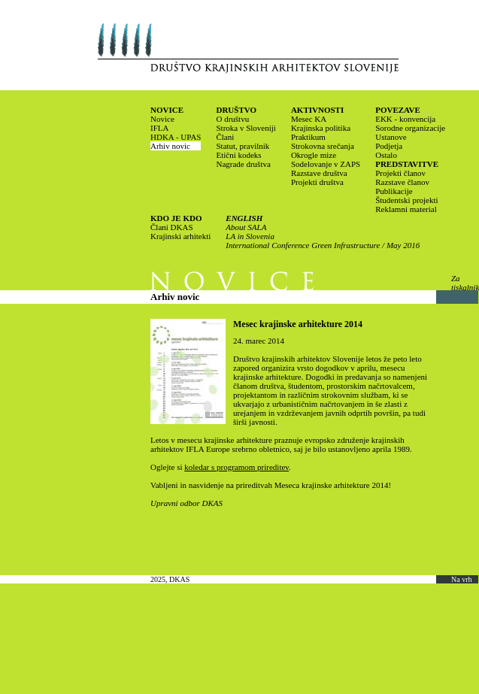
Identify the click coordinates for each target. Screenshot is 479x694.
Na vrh (461, 579)
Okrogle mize (313, 154)
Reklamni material (406, 209)
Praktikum (308, 136)
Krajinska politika (320, 127)
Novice (162, 118)
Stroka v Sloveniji (245, 127)
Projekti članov (400, 172)
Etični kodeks (238, 154)
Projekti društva (317, 181)
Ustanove (391, 136)
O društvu (232, 118)
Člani (225, 136)
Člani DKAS (171, 227)
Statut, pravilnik (242, 145)
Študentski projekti (406, 200)
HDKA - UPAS (175, 136)
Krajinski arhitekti (180, 236)
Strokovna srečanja (322, 145)
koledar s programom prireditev (236, 466)
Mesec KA (308, 118)
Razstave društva (319, 172)
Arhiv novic (170, 145)
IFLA (159, 127)
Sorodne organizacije (410, 127)
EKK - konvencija (405, 118)
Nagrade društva (243, 163)
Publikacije (394, 190)
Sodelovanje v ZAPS (325, 163)
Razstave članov (402, 181)
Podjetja (388, 145)
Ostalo (386, 154)
